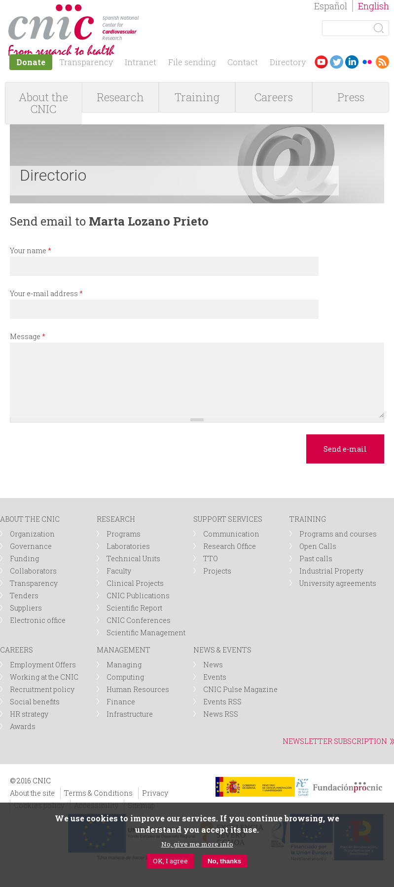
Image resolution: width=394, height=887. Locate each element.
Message (27, 336)
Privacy (155, 793)
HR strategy (29, 714)
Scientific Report (134, 608)
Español (330, 6)
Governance (31, 546)
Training (197, 97)
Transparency (86, 62)
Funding (24, 558)
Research (120, 97)
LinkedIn (351, 62)
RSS (382, 62)
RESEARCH (116, 519)
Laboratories (128, 546)
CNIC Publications (138, 595)
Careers (273, 97)
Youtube (321, 62)
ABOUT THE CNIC (30, 519)
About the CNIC (43, 103)
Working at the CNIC (44, 677)
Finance (121, 701)
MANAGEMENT (123, 650)
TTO (210, 558)
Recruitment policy (42, 689)
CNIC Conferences (139, 620)
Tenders (24, 595)
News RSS (220, 714)
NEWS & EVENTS (222, 650)
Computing (125, 677)
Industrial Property (331, 571)
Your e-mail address (46, 293)
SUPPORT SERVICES (227, 519)
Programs (124, 534)
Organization (32, 534)
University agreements (337, 583)
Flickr (367, 62)
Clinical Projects (135, 583)
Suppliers (26, 608)
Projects (217, 571)
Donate (30, 62)
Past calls (315, 558)
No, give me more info (197, 844)
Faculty (119, 571)
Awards (23, 726)
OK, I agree (170, 860)
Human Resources (138, 689)
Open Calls (317, 546)
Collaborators (33, 571)
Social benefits (35, 701)
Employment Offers (43, 664)
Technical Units (133, 558)
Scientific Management (146, 632)
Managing (124, 664)
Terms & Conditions (98, 793)
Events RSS (222, 701)
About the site (32, 793)
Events (214, 677)
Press (350, 97)
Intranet (140, 62)
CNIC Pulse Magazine (240, 689)
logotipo (146, 9)
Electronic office (38, 620)
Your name (30, 250)
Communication (231, 534)
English (373, 6)
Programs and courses (338, 534)
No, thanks (224, 861)
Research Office (229, 546)
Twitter (336, 62)
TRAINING (307, 519)
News (213, 664)
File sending (191, 62)
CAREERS (16, 650)
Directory (288, 62)
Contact (242, 62)
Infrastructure (130, 714)
